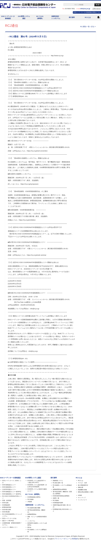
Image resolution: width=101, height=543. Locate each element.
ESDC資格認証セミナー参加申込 (11, 491)
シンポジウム (31, 521)
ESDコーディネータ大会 (9, 518)
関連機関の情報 (82, 489)
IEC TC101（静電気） (40, 17)
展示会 (29, 527)
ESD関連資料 (6, 505)
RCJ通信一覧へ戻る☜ (88, 26)
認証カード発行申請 (8, 520)
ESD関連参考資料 (58, 502)
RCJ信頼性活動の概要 (33, 508)
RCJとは (88, 17)
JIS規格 (29, 501)
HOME (80, 495)
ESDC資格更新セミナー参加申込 (11, 494)
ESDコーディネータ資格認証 (8, 17)
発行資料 (72, 17)
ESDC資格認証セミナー (9, 485)
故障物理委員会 (31, 514)
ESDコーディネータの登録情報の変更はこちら (86, 12)
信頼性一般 (56, 498)
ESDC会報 (5, 502)
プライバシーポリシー (62, 539)
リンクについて (82, 500)
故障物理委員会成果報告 (60, 489)
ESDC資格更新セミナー (9, 487)
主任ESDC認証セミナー (9, 489)
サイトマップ (82, 497)
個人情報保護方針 (83, 485)
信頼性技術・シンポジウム (55, 17)
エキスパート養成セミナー (10, 527)
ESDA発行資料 (6, 509)
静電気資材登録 (6, 507)
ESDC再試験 (6, 512)
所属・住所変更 (6, 500)
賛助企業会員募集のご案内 (85, 492)
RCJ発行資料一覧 (58, 483)
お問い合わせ (96, 8)
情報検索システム (58, 480)
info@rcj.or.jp (86, 8)
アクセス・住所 (82, 483)
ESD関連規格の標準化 (33, 497)
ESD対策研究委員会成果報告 (61, 496)
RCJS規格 (30, 499)
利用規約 (75, 539)
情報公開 (80, 487)
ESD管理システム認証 (24, 17)
